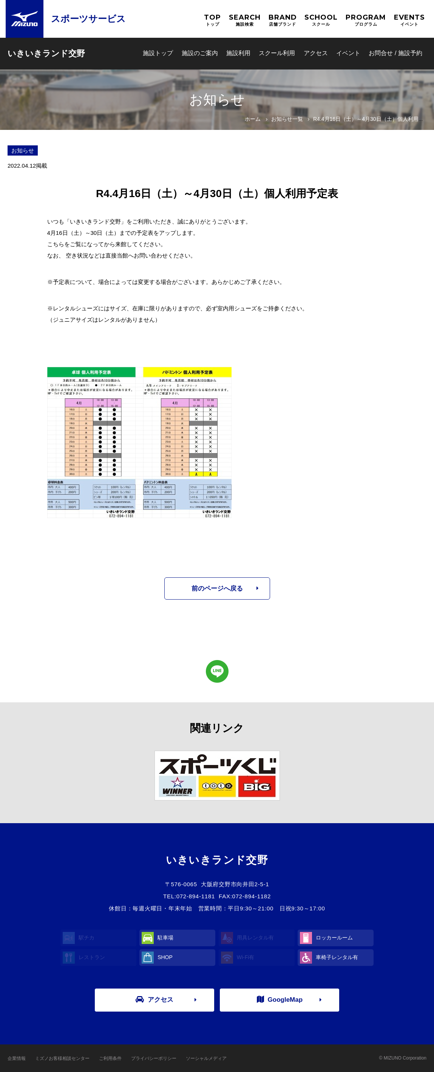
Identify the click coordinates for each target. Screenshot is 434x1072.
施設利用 (238, 53)
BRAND (283, 20)
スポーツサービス (88, 19)
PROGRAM (366, 20)
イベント (348, 53)
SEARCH (245, 20)
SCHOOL (321, 20)
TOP (212, 20)
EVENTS (409, 20)
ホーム (253, 119)
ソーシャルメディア (206, 1058)
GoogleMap (280, 999)
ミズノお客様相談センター (62, 1058)
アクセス (316, 53)
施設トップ (158, 53)
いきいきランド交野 (46, 53)
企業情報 (17, 1058)
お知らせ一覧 (287, 119)
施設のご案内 (200, 53)
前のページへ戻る (217, 588)
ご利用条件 (110, 1058)
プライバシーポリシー (153, 1058)
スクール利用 (277, 53)
